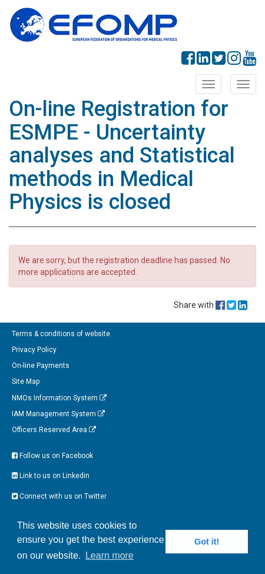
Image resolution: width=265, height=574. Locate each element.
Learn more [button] (109, 555)
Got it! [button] (206, 541)
